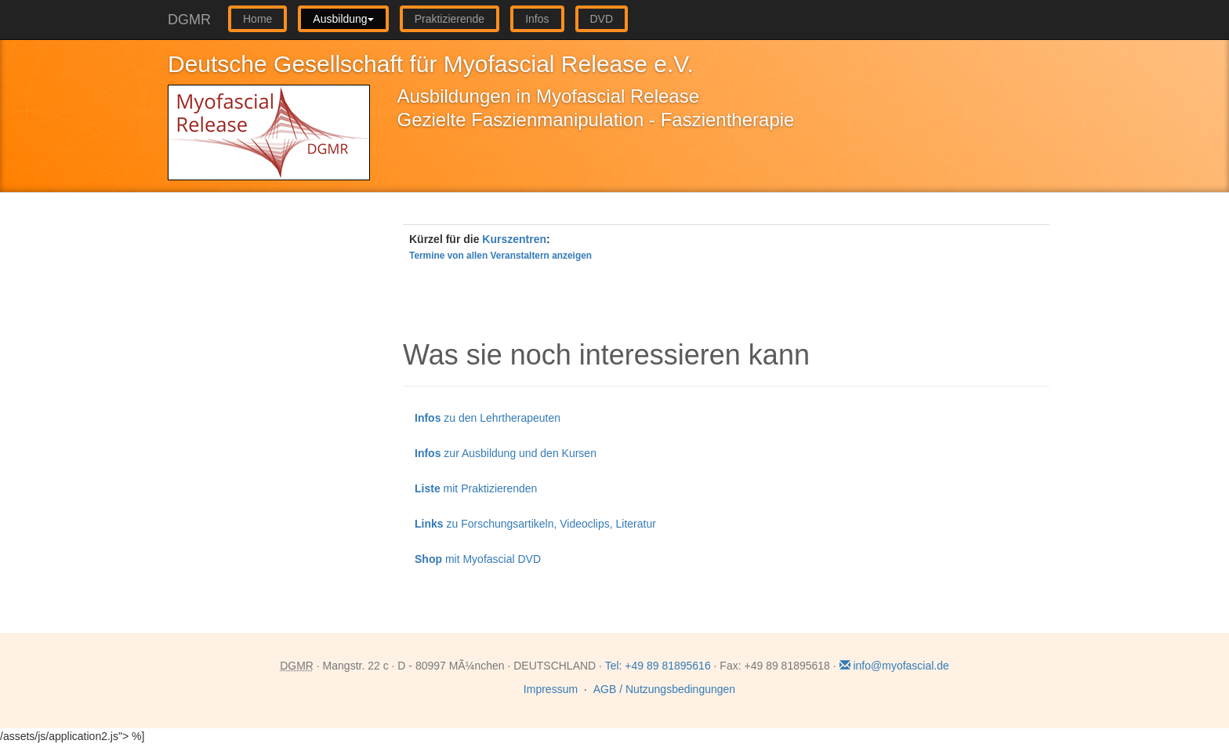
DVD (602, 19)
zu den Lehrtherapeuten (487, 418)
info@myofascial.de (894, 665)
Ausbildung (343, 19)
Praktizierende (450, 19)
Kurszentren (514, 239)
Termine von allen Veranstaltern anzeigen (500, 255)
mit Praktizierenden (476, 488)
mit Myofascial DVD (478, 559)
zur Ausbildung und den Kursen (505, 453)
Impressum (551, 689)
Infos (537, 19)
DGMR (189, 19)
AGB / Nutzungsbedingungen (664, 689)
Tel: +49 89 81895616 (658, 665)
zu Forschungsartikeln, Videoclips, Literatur (535, 523)
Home (257, 19)
